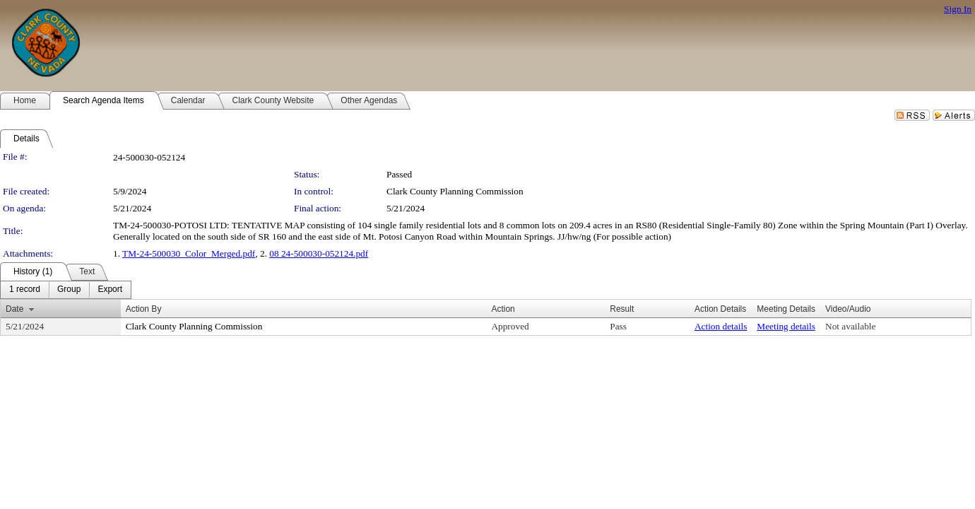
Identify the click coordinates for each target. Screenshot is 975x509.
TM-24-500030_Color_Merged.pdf (188, 253)
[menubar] (65, 290)
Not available (850, 326)
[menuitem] (25, 289)
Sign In (957, 9)
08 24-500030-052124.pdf (318, 253)
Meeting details (786, 326)
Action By (144, 309)
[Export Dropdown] (110, 289)
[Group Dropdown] (69, 289)
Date (14, 309)
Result (622, 309)
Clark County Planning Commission (455, 191)
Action (502, 309)
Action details (721, 326)
